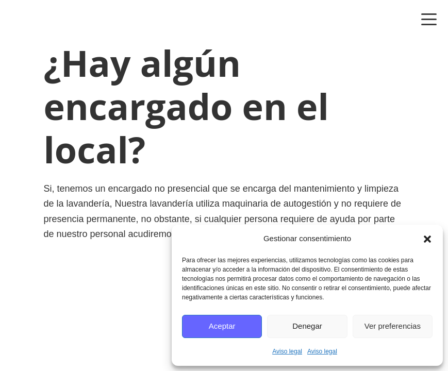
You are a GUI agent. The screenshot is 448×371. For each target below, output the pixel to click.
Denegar (307, 326)
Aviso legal (287, 351)
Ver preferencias (392, 326)
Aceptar (222, 326)
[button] (427, 239)
